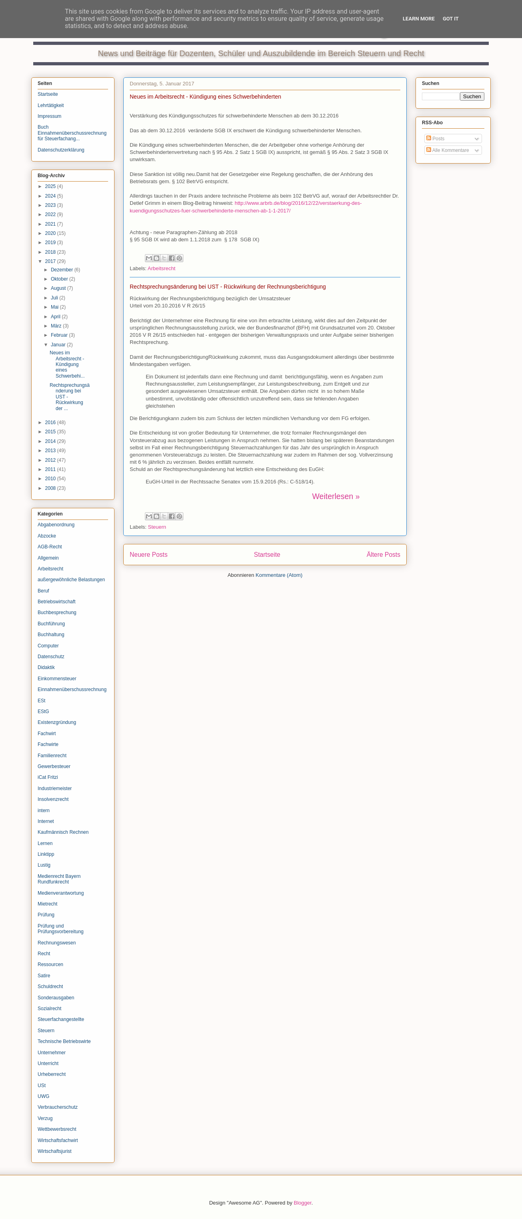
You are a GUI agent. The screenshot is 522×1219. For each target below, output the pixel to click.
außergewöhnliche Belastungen (71, 579)
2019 (51, 242)
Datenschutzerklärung (61, 150)
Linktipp (46, 854)
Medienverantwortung (61, 893)
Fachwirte (48, 744)
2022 (51, 214)
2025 (51, 186)
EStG (43, 711)
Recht (44, 953)
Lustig (44, 865)
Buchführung (51, 624)
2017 (51, 261)
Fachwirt (47, 733)
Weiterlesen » (336, 496)
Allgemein (48, 558)
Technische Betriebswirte (64, 1041)
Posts (435, 139)
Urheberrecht (52, 1074)
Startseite (267, 554)
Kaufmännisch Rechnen (63, 832)
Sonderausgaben (56, 998)
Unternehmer (52, 1052)
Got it (451, 19)
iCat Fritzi (48, 777)
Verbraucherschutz (58, 1107)
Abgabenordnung (56, 525)
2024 (51, 196)
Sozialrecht (49, 1008)
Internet (46, 821)
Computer (48, 646)
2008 (51, 488)
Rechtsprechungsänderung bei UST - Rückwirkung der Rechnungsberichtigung (228, 286)
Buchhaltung (51, 634)
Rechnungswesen (57, 943)
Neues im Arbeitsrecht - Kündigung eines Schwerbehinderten (205, 96)
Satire (44, 975)
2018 (51, 252)
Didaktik (46, 667)
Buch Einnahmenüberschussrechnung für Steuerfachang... (72, 133)
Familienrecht (52, 755)
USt (42, 1085)
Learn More (419, 19)
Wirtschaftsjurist (55, 1151)
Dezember (62, 270)
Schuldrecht (50, 986)
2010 (51, 478)
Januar (59, 345)
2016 (51, 422)
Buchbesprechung (57, 612)
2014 (51, 441)
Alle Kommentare (447, 150)
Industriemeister (55, 788)
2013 (51, 450)
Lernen (45, 843)
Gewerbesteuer (54, 766)
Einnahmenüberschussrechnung (72, 689)
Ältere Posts (383, 554)
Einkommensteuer (57, 678)
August (59, 288)
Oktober (60, 279)
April (56, 316)
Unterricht (48, 1063)
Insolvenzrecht (53, 799)
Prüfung (46, 915)
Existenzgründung (57, 722)
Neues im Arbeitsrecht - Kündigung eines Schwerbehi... (67, 364)
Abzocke (47, 536)
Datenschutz (51, 656)
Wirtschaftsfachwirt (58, 1140)
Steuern (157, 527)
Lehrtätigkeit (51, 105)
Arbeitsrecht (161, 268)
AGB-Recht (50, 547)
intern (44, 810)
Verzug (45, 1118)
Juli (55, 298)
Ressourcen (50, 964)
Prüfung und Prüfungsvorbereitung (61, 928)
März (57, 326)
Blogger (302, 1203)
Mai (55, 307)
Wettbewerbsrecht (57, 1129)
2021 (51, 224)
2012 (51, 460)
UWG (43, 1096)
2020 (51, 233)
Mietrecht (47, 904)
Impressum (49, 116)
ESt (41, 701)
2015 (51, 432)
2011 (51, 469)
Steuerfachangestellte (61, 1019)
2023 (51, 205)
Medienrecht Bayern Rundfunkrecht (59, 879)
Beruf (43, 591)
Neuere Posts (148, 554)
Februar (60, 335)
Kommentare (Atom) (279, 575)
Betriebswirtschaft (57, 601)
